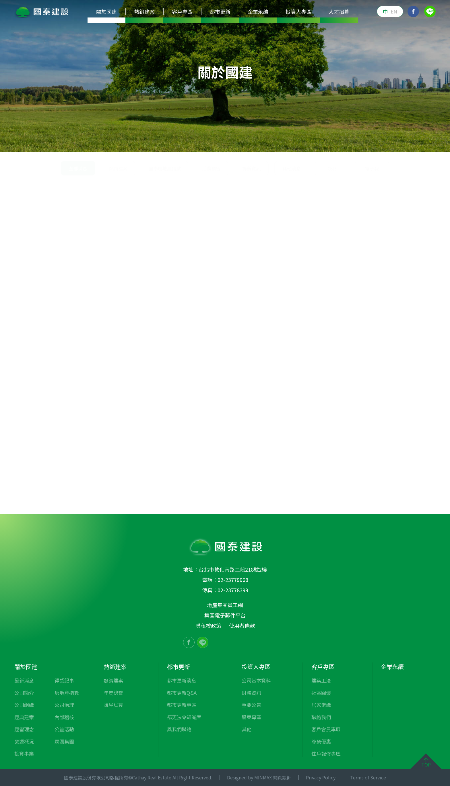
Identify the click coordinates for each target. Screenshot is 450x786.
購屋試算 (113, 704)
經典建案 (134, 143)
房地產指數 (283, 143)
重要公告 (251, 704)
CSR (331, 202)
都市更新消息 (181, 680)
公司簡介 (76, 143)
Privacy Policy (320, 777)
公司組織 (105, 143)
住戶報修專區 (326, 753)
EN (394, 11)
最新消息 (46, 143)
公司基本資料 (256, 680)
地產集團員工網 (225, 605)
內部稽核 (344, 143)
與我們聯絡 (179, 729)
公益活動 (374, 143)
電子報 (372, 202)
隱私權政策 (208, 625)
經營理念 (164, 143)
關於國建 (365, 180)
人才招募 (339, 11)
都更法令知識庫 (184, 717)
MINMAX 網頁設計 (272, 777)
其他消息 (291, 202)
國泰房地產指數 (165, 202)
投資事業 (222, 143)
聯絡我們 (321, 717)
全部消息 (413, 180)
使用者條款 (242, 625)
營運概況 (193, 143)
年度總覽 (113, 692)
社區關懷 (321, 692)
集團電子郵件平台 (225, 615)
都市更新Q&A (182, 692)
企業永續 (258, 11)
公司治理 (315, 143)
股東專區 (251, 717)
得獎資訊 (251, 202)
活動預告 (211, 202)
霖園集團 (403, 143)
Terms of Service (368, 777)
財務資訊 (251, 692)
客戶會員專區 (326, 729)
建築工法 (321, 680)
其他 (246, 729)
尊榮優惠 (321, 741)
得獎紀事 (251, 143)
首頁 (345, 180)
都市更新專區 (181, 704)
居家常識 (321, 704)
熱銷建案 (118, 202)
